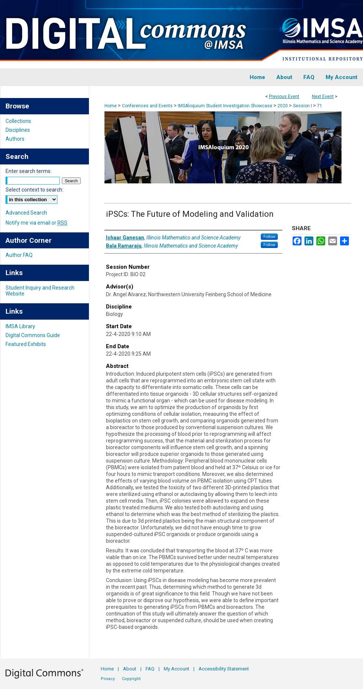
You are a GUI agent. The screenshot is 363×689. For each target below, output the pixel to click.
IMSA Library (20, 326)
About (129, 669)
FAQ (150, 669)
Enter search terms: (28, 171)
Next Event (323, 96)
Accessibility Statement (224, 669)
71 (319, 105)
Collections (18, 121)
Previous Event (284, 96)
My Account (176, 669)
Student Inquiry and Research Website (40, 291)
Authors (15, 139)
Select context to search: (34, 190)
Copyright (131, 678)
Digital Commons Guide (33, 335)
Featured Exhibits (26, 344)
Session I (303, 105)
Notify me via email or (36, 223)
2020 (283, 105)
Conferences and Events (148, 105)
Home (110, 105)
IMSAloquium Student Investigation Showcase (225, 105)
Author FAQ (19, 255)
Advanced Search (26, 213)
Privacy (108, 678)
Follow (269, 236)
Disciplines (18, 130)
